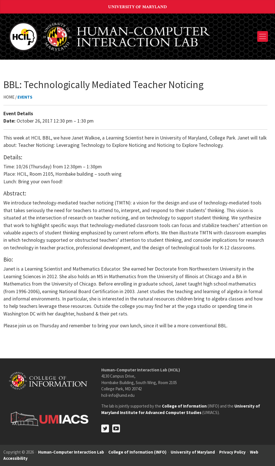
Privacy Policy (232, 452)
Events (24, 97)
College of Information (184, 406)
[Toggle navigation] (262, 36)
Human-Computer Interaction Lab (71, 452)
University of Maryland (137, 7)
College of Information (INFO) (137, 452)
